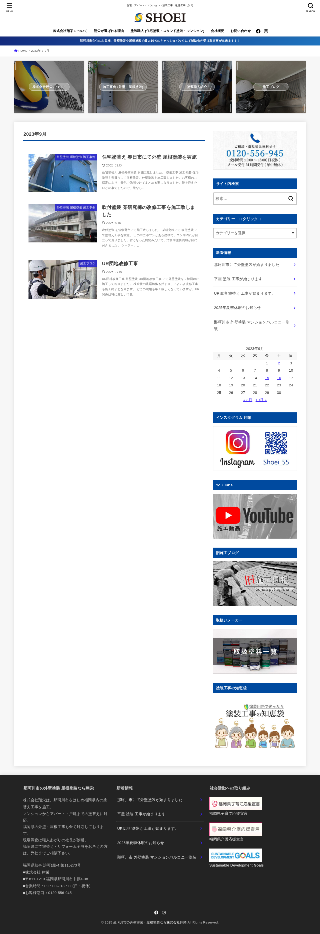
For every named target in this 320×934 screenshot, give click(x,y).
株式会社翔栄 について (70, 31)
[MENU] (9, 7)
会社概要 (217, 31)
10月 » (261, 400)
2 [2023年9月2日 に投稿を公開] (279, 363)
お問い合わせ (240, 31)
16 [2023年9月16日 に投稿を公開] (279, 378)
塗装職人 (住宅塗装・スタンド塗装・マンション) (167, 31)
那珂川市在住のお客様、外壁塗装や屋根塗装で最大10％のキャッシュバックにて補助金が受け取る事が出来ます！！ (160, 40)
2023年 (36, 50)
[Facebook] (258, 31)
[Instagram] (266, 31)
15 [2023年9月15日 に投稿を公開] (267, 378)
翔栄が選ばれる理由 (109, 31)
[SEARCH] (310, 7)
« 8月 (247, 400)
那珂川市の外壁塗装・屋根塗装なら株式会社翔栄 (149, 922)
